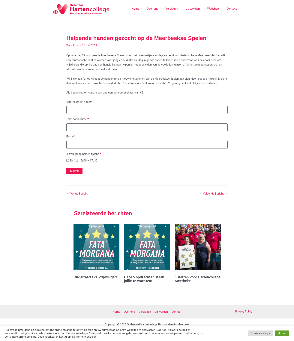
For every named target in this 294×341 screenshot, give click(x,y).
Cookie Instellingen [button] (260, 333)
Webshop (216, 8)
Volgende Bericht (215, 194)
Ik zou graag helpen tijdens (83, 154)
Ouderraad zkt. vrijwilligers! (96, 278)
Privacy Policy (243, 311)
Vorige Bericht (77, 194)
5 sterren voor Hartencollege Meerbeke (195, 279)
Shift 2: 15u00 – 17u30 (83, 161)
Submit (74, 171)
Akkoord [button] (282, 333)
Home (145, 8)
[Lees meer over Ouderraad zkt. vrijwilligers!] (96, 247)
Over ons (160, 8)
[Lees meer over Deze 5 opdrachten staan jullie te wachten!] (147, 247)
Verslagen (178, 8)
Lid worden (197, 8)
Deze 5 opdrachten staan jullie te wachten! (144, 279)
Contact (232, 8)
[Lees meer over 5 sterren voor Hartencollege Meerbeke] (198, 247)
